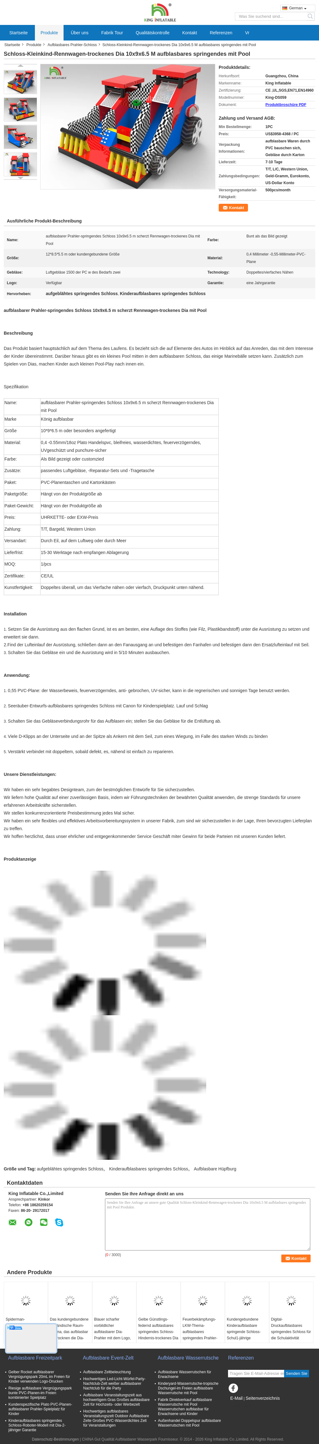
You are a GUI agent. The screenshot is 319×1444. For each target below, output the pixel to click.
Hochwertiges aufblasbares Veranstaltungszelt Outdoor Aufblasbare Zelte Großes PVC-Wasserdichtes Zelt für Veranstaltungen (116, 1418)
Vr (247, 32)
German (298, 8)
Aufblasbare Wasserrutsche (188, 1357)
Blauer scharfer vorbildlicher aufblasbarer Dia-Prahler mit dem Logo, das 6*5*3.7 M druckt (112, 1331)
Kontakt (189, 32)
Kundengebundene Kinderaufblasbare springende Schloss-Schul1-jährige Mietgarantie (244, 1331)
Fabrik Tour (112, 32)
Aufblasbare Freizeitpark (35, 1357)
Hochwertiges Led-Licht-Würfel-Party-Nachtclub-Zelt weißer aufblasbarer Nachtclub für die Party (114, 1383)
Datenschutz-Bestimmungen (55, 1439)
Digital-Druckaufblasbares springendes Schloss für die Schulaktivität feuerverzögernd (291, 1331)
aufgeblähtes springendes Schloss (70, 1168)
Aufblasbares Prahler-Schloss (72, 45)
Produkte (49, 32)
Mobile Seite (240, 1406)
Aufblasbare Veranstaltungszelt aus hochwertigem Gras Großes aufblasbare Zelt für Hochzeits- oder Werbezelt (116, 1400)
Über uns (79, 32)
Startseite (18, 32)
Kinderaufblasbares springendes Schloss (148, 1168)
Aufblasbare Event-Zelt (108, 1357)
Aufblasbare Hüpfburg (215, 1168)
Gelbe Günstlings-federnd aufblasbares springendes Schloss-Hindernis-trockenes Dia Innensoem (158, 1331)
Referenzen (221, 32)
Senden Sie (296, 1373)
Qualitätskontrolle (152, 32)
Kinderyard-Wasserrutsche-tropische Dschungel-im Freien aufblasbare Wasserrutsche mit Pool (188, 1388)
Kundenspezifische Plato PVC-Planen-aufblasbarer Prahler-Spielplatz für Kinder (40, 1409)
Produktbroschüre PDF (285, 105)
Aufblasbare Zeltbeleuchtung (107, 1372)
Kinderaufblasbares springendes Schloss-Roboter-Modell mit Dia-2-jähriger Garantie (36, 1425)
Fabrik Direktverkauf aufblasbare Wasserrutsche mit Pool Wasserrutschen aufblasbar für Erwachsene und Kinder (185, 1407)
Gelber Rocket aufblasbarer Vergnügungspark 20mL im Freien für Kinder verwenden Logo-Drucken (39, 1377)
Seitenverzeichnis (262, 1398)
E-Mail (236, 1398)
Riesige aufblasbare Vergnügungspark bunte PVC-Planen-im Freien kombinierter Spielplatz (40, 1393)
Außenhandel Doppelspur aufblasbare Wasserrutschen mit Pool (189, 1422)
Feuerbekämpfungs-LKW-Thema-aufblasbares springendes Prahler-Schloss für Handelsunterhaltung (200, 1335)
